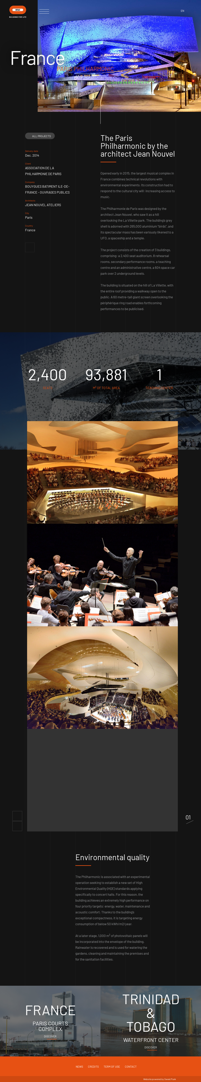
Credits (93, 1066)
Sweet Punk (170, 1079)
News (79, 1066)
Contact (131, 1066)
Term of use (112, 1066)
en (182, 10)
